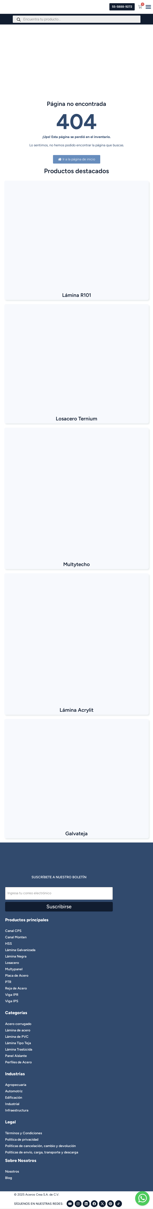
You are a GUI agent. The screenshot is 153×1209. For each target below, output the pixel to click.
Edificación (13, 1097)
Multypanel (14, 969)
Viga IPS (11, 1001)
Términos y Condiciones (23, 1133)
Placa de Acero (16, 975)
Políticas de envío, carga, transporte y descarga (41, 1152)
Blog (8, 1178)
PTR (8, 982)
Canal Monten (16, 937)
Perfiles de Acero (18, 1062)
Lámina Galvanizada (20, 950)
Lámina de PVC (17, 1037)
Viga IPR (11, 995)
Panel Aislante (16, 1056)
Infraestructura (16, 1110)
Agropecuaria (15, 1085)
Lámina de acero (17, 1030)
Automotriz (14, 1091)
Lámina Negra (15, 956)
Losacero (12, 963)
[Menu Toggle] (148, 7)
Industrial (12, 1104)
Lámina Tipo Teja (18, 1043)
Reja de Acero (16, 988)
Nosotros (12, 1171)
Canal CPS (13, 931)
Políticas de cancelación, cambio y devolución (40, 1146)
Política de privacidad (21, 1139)
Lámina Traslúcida (18, 1049)
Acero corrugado (18, 1024)
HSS (8, 944)
